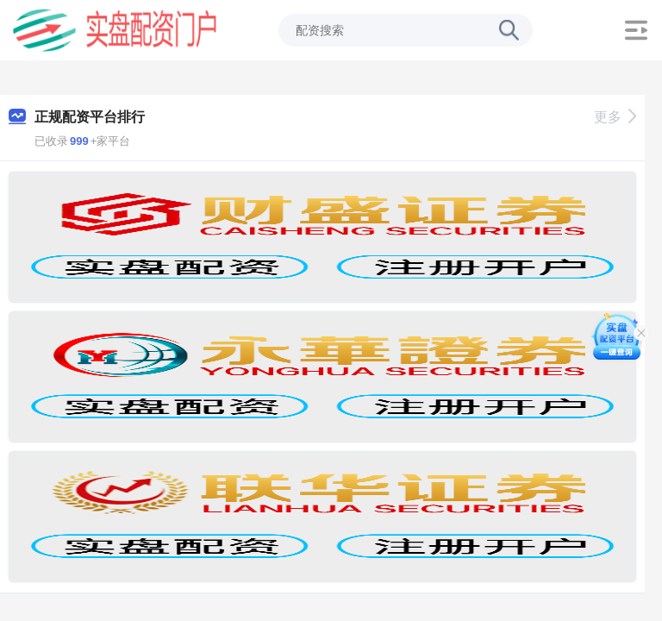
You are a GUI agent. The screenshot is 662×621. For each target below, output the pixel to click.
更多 (615, 117)
